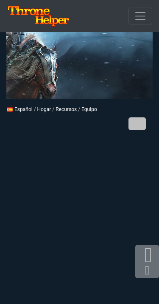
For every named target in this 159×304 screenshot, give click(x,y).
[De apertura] (140, 16)
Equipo (89, 109)
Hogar (44, 109)
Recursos (66, 109)
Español (19, 109)
